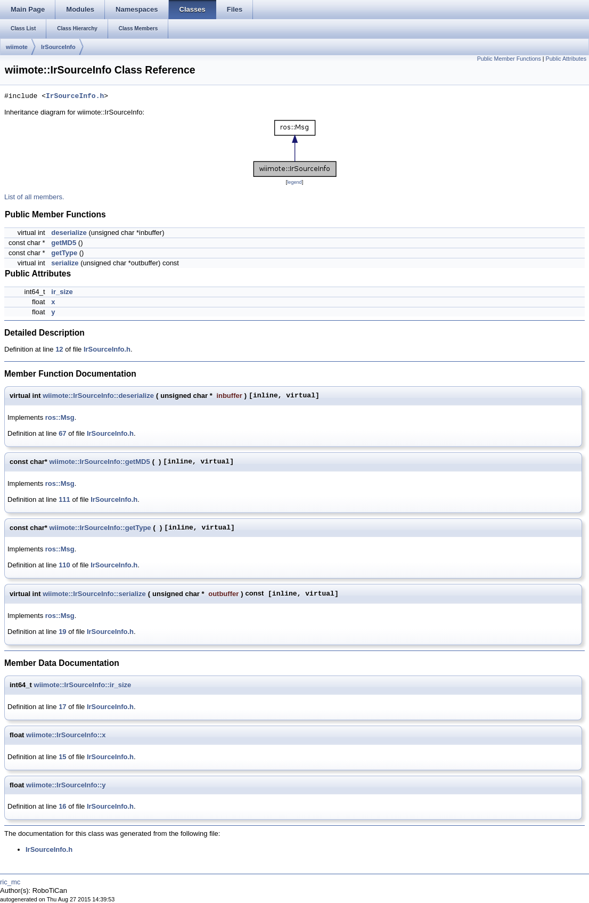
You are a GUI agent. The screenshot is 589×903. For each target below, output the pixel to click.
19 (62, 632)
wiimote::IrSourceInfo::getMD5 (99, 462)
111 (64, 499)
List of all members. (34, 197)
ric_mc (10, 882)
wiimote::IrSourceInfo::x (66, 735)
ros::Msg (60, 417)
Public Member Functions (509, 58)
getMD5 (63, 243)
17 (62, 707)
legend (294, 182)
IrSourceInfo (58, 47)
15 (62, 757)
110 (64, 565)
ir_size (61, 292)
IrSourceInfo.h (75, 96)
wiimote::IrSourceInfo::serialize (94, 594)
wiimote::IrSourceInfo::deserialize (98, 396)
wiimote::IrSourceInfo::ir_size (83, 685)
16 (62, 806)
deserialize (69, 233)
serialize (64, 263)
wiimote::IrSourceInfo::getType (100, 528)
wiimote (17, 47)
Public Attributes (566, 58)
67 (62, 433)
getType (64, 253)
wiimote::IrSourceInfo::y (66, 785)
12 (59, 349)
